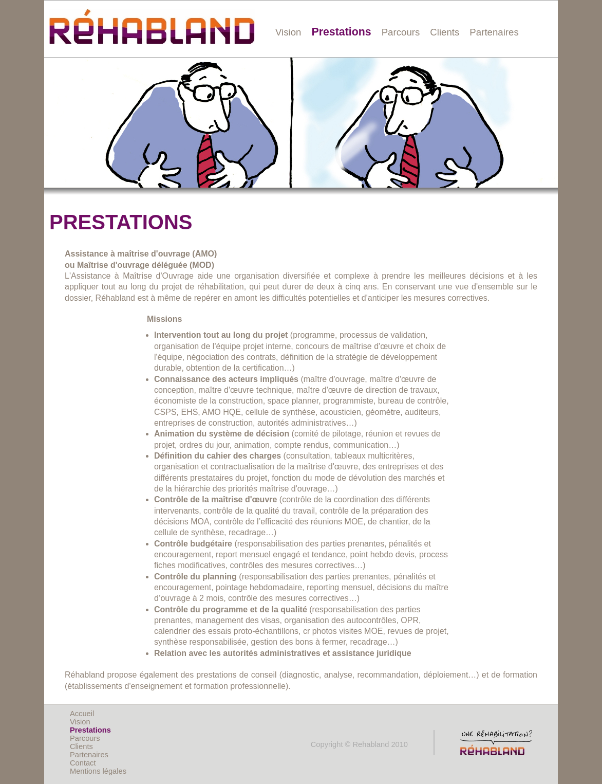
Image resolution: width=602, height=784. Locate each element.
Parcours (401, 32)
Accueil (82, 713)
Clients (444, 32)
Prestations (341, 32)
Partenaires (493, 32)
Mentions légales (98, 771)
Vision (288, 32)
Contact (83, 763)
